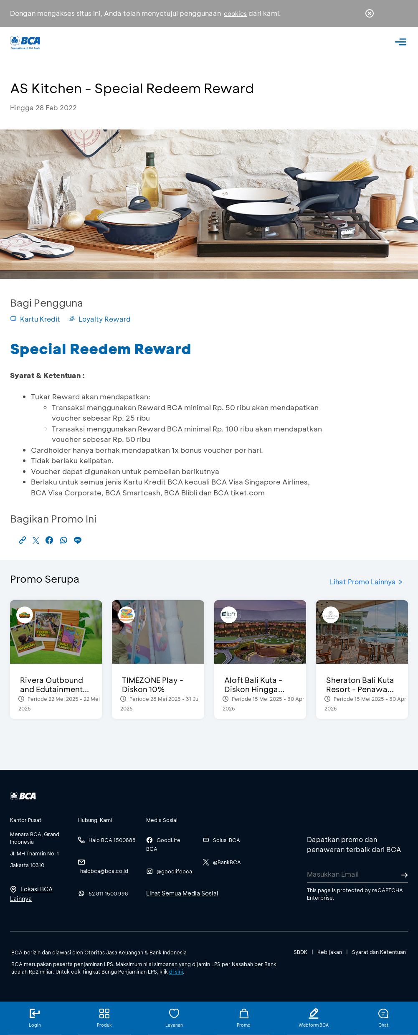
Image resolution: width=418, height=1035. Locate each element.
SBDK (300, 952)
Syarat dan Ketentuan (379, 952)
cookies (235, 14)
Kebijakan (329, 952)
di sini (176, 971)
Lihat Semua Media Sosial (182, 893)
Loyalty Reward (99, 319)
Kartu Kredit (35, 319)
